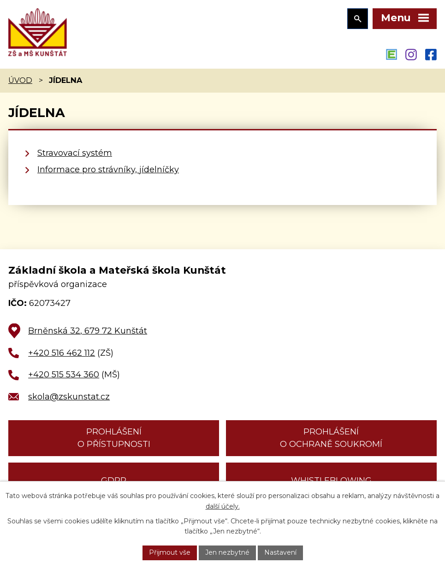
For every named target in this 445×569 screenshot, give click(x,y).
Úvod (20, 80)
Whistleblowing (331, 480)
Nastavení (280, 552)
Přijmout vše (169, 552)
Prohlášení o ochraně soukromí (331, 438)
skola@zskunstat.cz (69, 397)
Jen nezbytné (227, 552)
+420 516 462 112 (61, 353)
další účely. (223, 506)
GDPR (113, 480)
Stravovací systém (74, 153)
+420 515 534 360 (63, 375)
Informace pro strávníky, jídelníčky (108, 169)
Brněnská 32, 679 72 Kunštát (87, 331)
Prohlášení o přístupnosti (113, 438)
